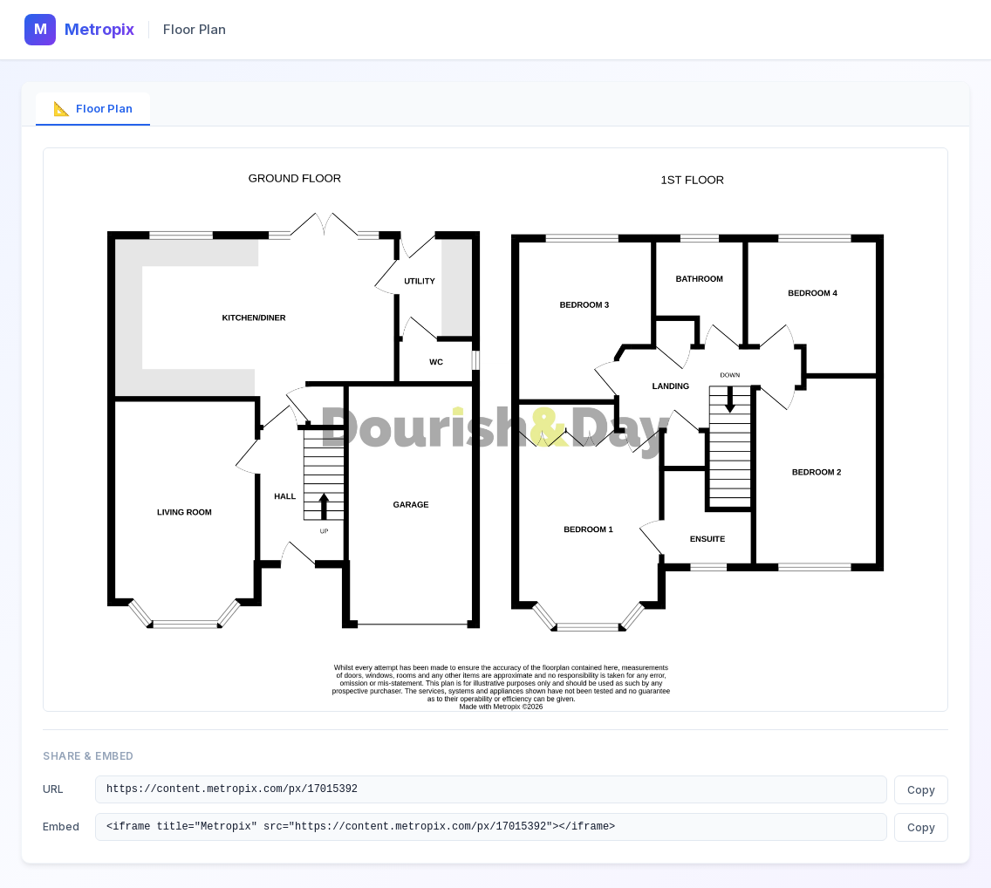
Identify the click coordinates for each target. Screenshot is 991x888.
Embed (61, 829)
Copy (921, 790)
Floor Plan (93, 108)
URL (53, 789)
